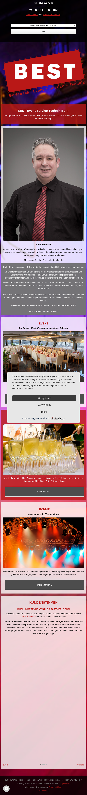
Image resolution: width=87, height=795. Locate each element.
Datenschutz (43, 791)
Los (43, 32)
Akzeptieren (44, 398)
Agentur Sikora (55, 787)
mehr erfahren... (44, 491)
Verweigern (44, 404)
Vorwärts (80, 765)
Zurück (5, 765)
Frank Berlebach (28, 617)
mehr (44, 411)
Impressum (65, 783)
